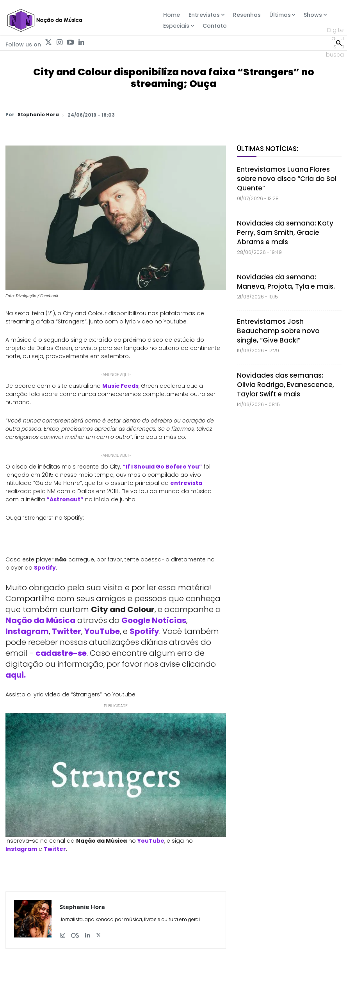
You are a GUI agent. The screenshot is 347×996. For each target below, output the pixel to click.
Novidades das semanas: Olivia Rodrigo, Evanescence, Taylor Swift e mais (285, 385)
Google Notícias (153, 620)
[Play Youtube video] (115, 775)
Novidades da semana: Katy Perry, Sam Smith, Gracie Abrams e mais (285, 232)
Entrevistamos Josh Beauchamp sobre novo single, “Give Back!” (278, 331)
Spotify (45, 568)
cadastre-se (61, 653)
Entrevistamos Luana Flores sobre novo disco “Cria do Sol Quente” (286, 179)
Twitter (66, 631)
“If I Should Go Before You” (162, 466)
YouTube (102, 631)
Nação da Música (40, 620)
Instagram (27, 631)
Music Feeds (120, 386)
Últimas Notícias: (267, 148)
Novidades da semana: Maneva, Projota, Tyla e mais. (286, 281)
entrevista (186, 483)
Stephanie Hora (38, 114)
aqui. (15, 674)
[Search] (339, 42)
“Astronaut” (65, 499)
